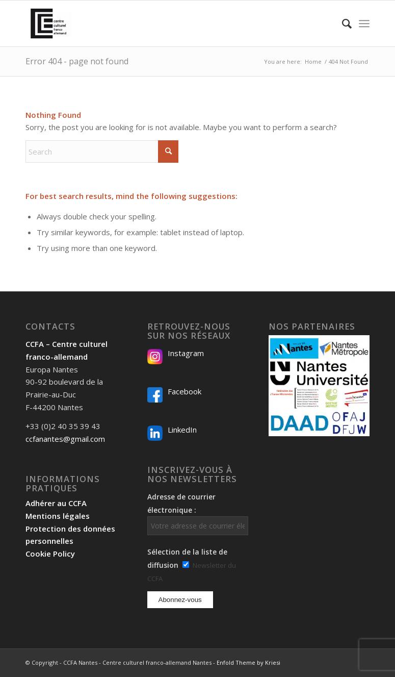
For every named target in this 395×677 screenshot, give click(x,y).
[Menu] (364, 23)
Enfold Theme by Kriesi (248, 662)
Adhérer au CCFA (56, 503)
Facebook (184, 391)
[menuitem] (342, 23)
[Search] (342, 23)
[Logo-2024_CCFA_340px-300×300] (48, 23)
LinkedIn (182, 429)
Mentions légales (57, 516)
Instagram (186, 353)
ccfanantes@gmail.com (65, 439)
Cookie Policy (50, 553)
